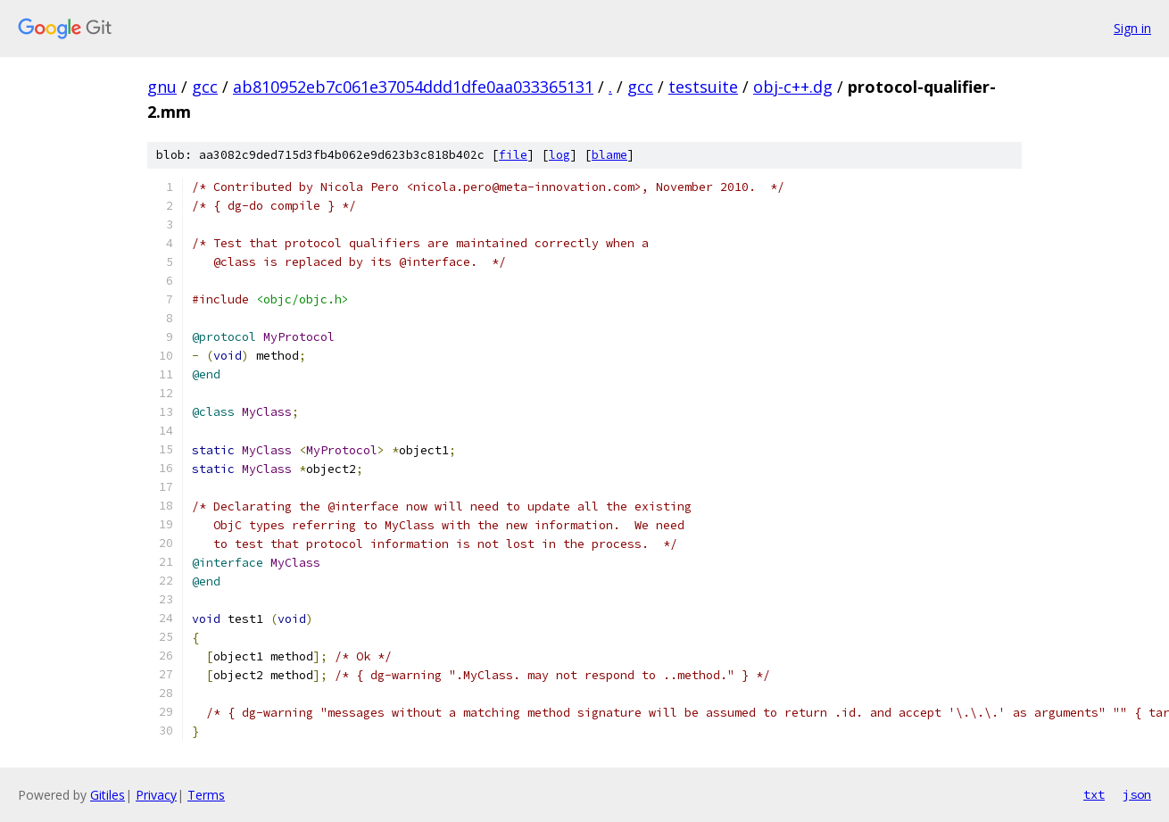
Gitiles (107, 794)
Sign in (1132, 28)
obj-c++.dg (793, 86)
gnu (162, 86)
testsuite (703, 86)
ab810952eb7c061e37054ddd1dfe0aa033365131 (413, 86)
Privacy (156, 794)
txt (1094, 794)
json (1137, 794)
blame (609, 154)
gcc (205, 86)
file (513, 154)
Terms (206, 794)
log (559, 154)
